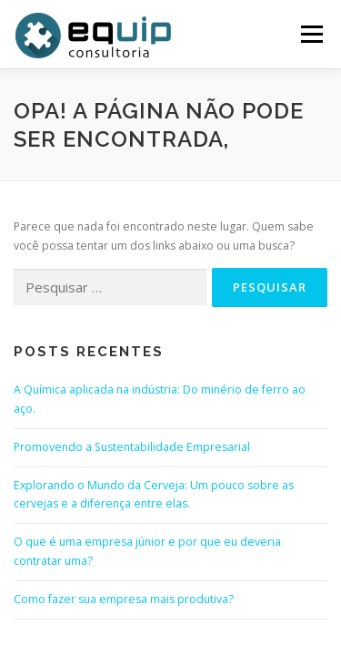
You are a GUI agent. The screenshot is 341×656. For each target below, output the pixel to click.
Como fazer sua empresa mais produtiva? (124, 599)
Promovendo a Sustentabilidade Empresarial (132, 447)
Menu (311, 34)
